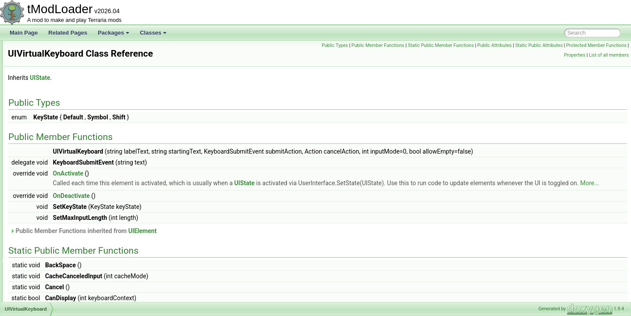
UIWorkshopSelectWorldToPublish (69, 233)
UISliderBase (44, 89)
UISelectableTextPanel (55, 69)
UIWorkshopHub (48, 185)
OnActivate (178, 173)
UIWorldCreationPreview (57, 262)
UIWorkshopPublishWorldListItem (68, 214)
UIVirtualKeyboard (50, 175)
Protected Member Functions (530, 55)
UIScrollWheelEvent (52, 50)
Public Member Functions (441, 45)
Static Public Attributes (602, 45)
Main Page (24, 32)
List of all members (609, 55)
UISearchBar (44, 60)
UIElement (252, 240)
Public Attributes (558, 45)
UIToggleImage (46, 147)
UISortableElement (51, 98)
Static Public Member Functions (504, 45)
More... (254, 192)
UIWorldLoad (44, 282)
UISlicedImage (46, 79)
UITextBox (41, 127)
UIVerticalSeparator (51, 156)
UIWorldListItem (47, 272)
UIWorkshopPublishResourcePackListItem (78, 204)
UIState (37, 108)
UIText (36, 118)
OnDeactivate (181, 205)
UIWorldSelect (45, 291)
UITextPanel (43, 137)
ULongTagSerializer (52, 301)
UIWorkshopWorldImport (57, 243)
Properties (574, 55)
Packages (113, 32)
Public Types (399, 45)
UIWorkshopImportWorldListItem (67, 195)
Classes (153, 32)
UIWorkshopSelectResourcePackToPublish (79, 224)
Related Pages (67, 32)
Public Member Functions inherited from (193, 240)
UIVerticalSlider (47, 166)
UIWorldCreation (48, 253)
